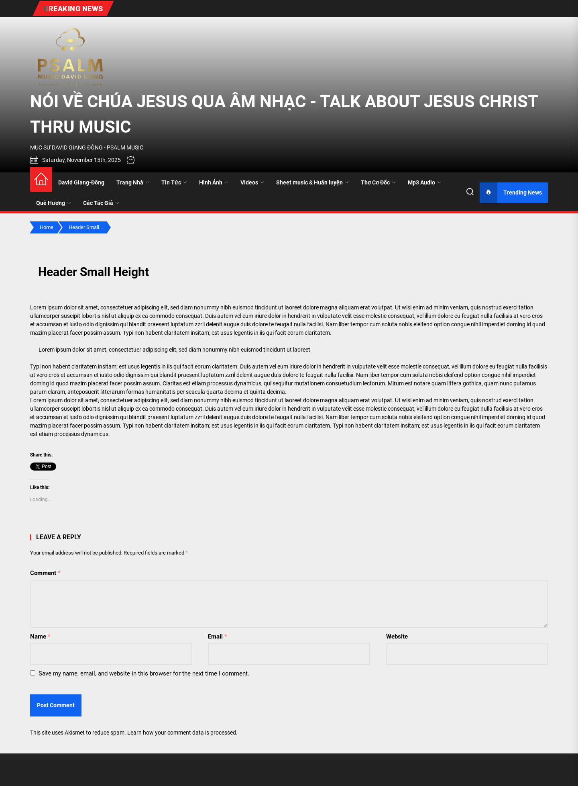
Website (397, 636)
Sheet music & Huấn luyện (312, 182)
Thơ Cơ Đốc (378, 182)
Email (217, 636)
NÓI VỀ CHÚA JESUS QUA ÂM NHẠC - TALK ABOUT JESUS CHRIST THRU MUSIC (284, 114)
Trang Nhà (132, 182)
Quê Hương (53, 203)
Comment (45, 573)
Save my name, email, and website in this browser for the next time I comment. (144, 673)
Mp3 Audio (424, 182)
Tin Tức (174, 182)
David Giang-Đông (81, 182)
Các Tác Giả (101, 203)
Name (40, 636)
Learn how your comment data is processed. (182, 732)
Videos (252, 182)
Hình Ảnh (213, 182)
